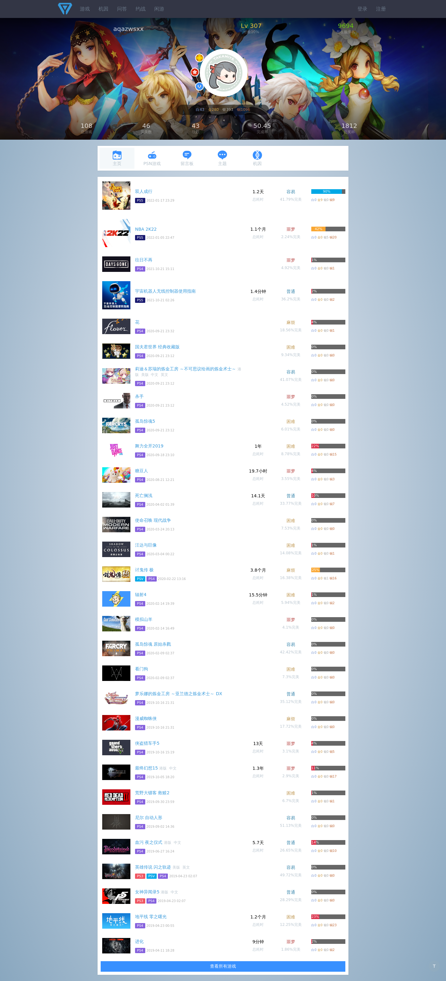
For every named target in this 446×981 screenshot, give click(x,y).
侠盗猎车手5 (147, 743)
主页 (117, 158)
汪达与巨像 (146, 545)
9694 (346, 25)
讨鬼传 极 (144, 569)
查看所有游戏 (223, 966)
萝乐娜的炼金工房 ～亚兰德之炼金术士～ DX (178, 693)
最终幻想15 (146, 767)
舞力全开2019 (149, 445)
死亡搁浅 (143, 495)
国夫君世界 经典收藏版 (157, 346)
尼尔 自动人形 (148, 817)
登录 (362, 9)
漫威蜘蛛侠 (146, 718)
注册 (381, 9)
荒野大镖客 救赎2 (152, 792)
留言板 (187, 158)
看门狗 (141, 668)
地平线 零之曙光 (151, 916)
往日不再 (143, 259)
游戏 (85, 9)
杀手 (139, 396)
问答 (122, 9)
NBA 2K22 (146, 229)
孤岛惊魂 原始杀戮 (153, 644)
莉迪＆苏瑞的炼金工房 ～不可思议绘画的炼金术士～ (185, 368)
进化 (139, 941)
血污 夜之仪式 (148, 842)
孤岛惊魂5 (145, 421)
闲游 (159, 9)
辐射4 (140, 594)
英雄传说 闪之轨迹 (153, 867)
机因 (103, 9)
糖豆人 (141, 470)
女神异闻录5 (147, 891)
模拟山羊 (143, 619)
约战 (141, 9)
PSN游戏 (152, 158)
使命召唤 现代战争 (153, 520)
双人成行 (143, 191)
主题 (222, 158)
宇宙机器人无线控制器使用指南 (165, 291)
